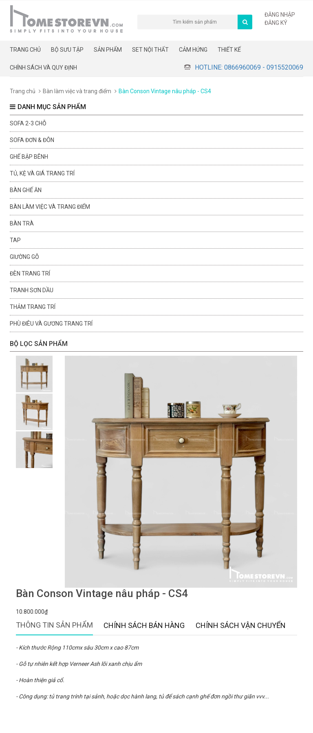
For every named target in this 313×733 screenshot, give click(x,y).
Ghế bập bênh (29, 156)
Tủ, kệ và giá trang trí (42, 173)
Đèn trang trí (30, 273)
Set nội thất (150, 49)
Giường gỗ (24, 257)
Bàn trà (22, 223)
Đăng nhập (280, 14)
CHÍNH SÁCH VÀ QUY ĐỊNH (43, 67)
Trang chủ (25, 49)
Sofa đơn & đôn (32, 140)
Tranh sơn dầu (31, 290)
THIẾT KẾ (229, 49)
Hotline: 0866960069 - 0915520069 (249, 67)
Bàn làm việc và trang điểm (77, 91)
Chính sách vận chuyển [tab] (241, 625)
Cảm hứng (193, 49)
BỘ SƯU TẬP (67, 49)
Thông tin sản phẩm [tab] (54, 625)
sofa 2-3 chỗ (28, 123)
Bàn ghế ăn (26, 190)
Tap (15, 240)
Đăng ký (276, 23)
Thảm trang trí (32, 307)
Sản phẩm (108, 49)
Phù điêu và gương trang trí (51, 323)
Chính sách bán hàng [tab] (144, 625)
